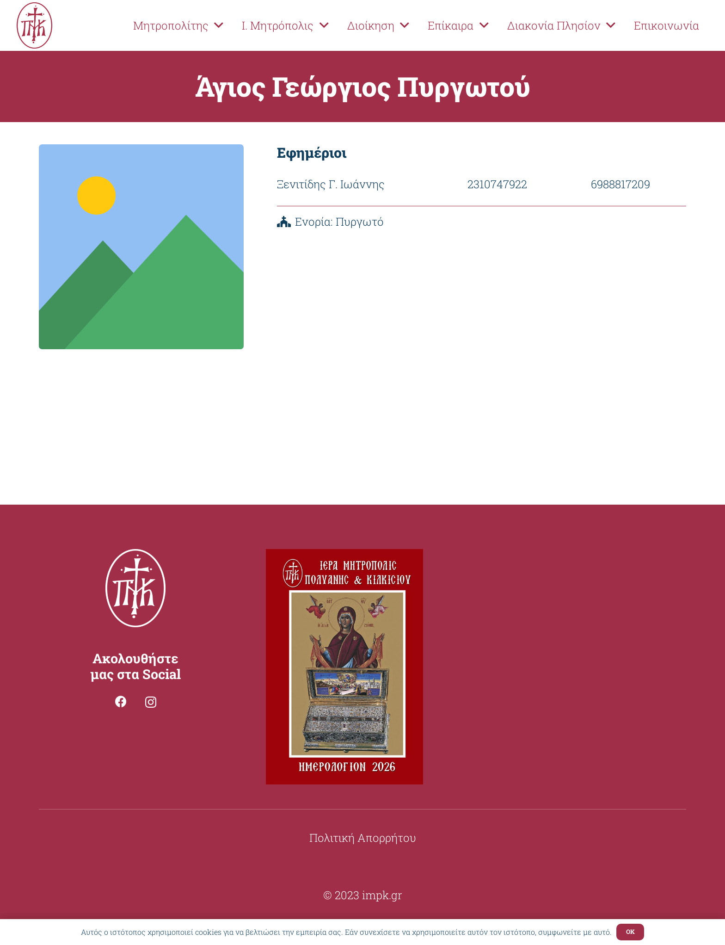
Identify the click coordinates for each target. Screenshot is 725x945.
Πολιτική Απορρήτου (362, 837)
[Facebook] (121, 701)
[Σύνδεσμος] (34, 25)
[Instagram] (150, 702)
